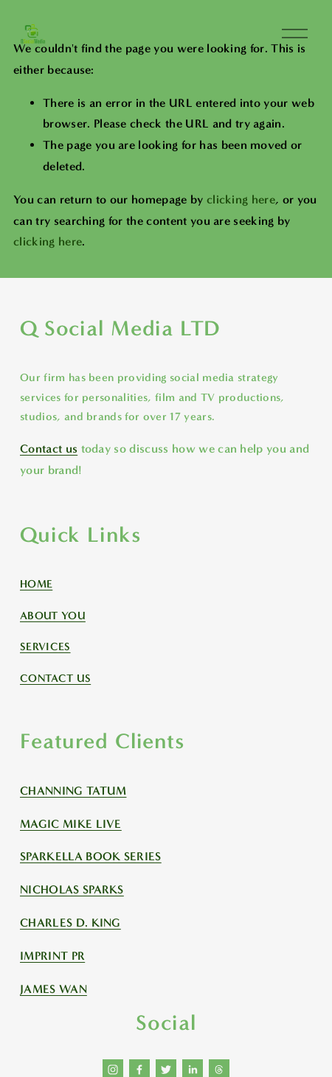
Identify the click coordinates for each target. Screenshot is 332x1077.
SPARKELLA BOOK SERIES (91, 856)
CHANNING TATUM (73, 791)
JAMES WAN (53, 989)
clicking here (241, 199)
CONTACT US (55, 678)
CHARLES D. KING (70, 923)
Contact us (48, 449)
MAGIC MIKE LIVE (71, 824)
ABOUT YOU (53, 615)
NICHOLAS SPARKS (72, 889)
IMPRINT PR (52, 956)
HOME (36, 583)
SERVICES (45, 646)
